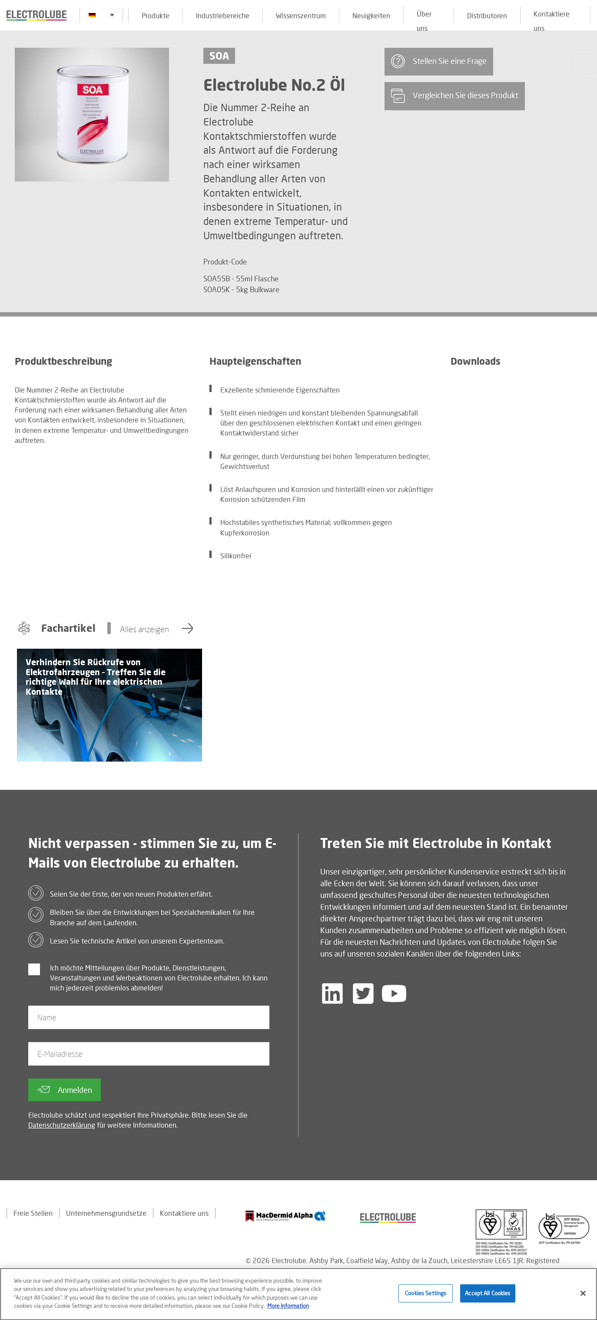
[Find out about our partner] (285, 1216)
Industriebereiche (222, 15)
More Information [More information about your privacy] (288, 1310)
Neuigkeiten (371, 15)
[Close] (583, 1297)
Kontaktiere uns (552, 17)
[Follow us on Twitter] (363, 993)
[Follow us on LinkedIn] (332, 993)
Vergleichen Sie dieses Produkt (454, 96)
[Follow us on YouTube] (394, 993)
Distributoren (487, 15)
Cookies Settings (425, 1297)
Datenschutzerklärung (61, 1125)
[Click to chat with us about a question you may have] (586, 64)
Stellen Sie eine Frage (439, 61)
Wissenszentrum (301, 15)
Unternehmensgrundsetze (106, 1213)
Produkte (155, 15)
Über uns (424, 17)
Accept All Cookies (487, 1297)
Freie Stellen (33, 1213)
